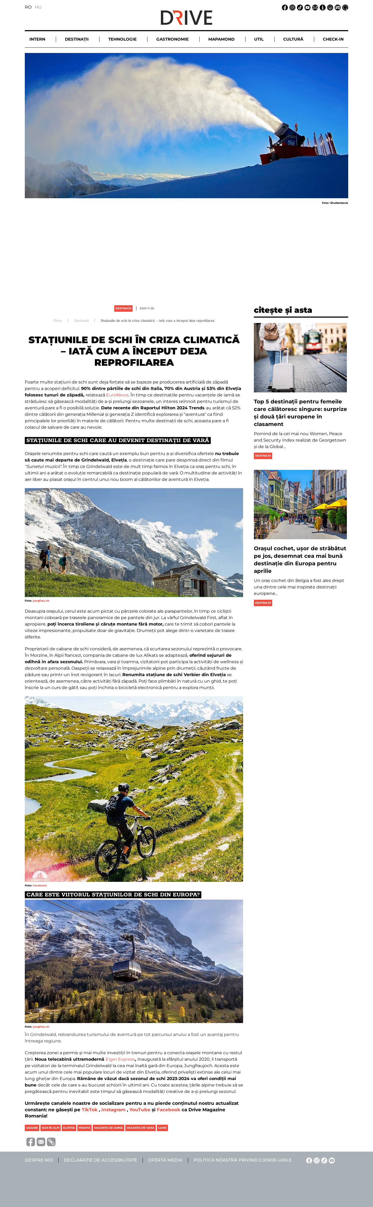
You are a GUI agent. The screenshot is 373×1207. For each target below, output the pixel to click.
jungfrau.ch (40, 600)
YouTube (139, 1109)
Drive (57, 321)
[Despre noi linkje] (322, 7)
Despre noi (39, 1160)
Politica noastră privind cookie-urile (243, 1160)
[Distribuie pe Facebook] (30, 1141)
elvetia (69, 1128)
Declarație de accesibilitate (100, 1160)
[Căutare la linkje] (344, 7)
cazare (32, 1128)
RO (28, 7)
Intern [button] (37, 39)
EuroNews (117, 394)
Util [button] (259, 39)
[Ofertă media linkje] (337, 7)
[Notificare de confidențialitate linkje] (329, 7)
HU (38, 7)
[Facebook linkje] (284, 7)
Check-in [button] (333, 39)
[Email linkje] (314, 7)
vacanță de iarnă (108, 1128)
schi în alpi (50, 1128)
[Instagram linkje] (291, 7)
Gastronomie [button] (172, 39)
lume (162, 1128)
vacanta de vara (140, 1128)
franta (84, 1128)
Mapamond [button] (221, 39)
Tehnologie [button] (122, 39)
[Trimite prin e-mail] (40, 1141)
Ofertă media (165, 1160)
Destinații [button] (77, 39)
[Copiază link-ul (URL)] (50, 1142)
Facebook (40, 885)
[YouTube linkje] (306, 7)
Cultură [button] (293, 39)
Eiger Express (120, 1059)
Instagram (113, 1109)
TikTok (90, 1109)
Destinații (123, 308)
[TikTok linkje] (299, 7)
